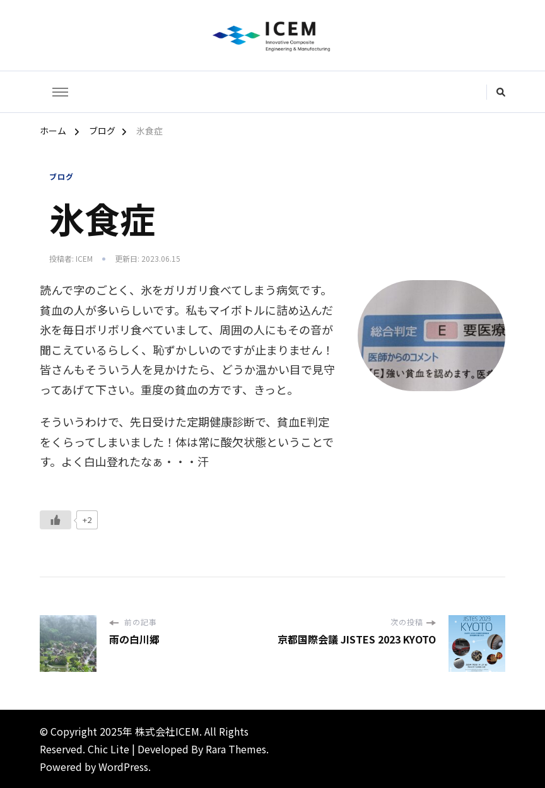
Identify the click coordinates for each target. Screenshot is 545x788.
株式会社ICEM (167, 731)
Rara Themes (236, 748)
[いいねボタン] (55, 519)
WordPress (123, 766)
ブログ (61, 176)
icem (84, 258)
